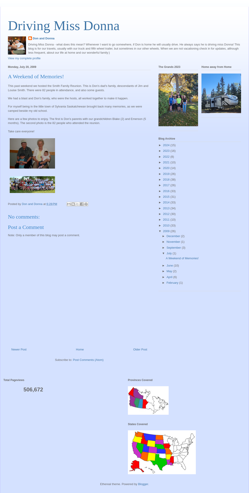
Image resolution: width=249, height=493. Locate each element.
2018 (166, 179)
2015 (166, 196)
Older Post (140, 349)
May (170, 271)
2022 (166, 156)
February (173, 282)
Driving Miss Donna (64, 25)
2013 (166, 208)
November (174, 241)
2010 (166, 225)
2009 (166, 231)
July (170, 253)
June (170, 265)
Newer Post (18, 349)
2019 (166, 174)
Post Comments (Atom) (88, 360)
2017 (166, 185)
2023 (166, 150)
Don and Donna (44, 38)
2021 (166, 162)
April (170, 277)
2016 (166, 191)
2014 (166, 202)
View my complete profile (24, 58)
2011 (166, 219)
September (174, 247)
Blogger (143, 484)
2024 (166, 145)
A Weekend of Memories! (182, 258)
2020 (166, 168)
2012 (166, 214)
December (174, 236)
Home (80, 349)
